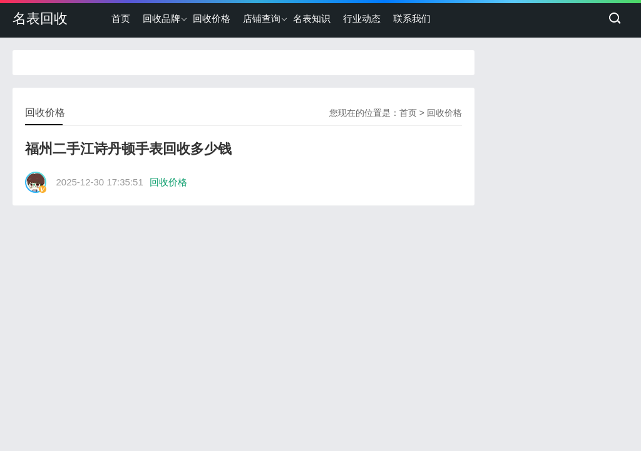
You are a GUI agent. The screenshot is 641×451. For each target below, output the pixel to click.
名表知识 (312, 18)
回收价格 (211, 18)
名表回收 (40, 18)
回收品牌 (161, 18)
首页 (120, 18)
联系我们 (412, 18)
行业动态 (362, 18)
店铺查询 (261, 18)
